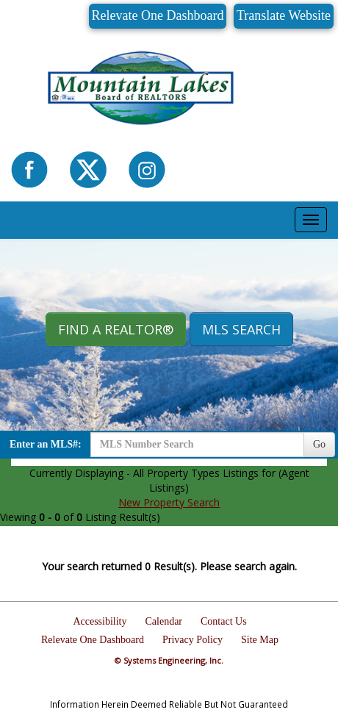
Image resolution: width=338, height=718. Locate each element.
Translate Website (284, 15)
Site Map (259, 639)
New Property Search (169, 502)
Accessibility (99, 621)
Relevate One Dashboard (158, 15)
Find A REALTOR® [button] (115, 329)
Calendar (163, 621)
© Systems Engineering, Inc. (169, 660)
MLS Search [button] (241, 329)
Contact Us (224, 621)
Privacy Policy (192, 639)
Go (319, 444)
